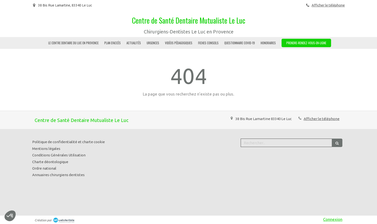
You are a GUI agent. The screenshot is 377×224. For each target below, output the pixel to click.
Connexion (332, 219)
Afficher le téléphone (328, 5)
